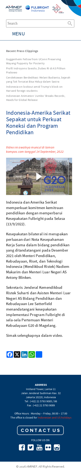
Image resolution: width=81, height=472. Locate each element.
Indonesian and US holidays (54, 417)
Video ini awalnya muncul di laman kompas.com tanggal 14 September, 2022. (35, 149)
